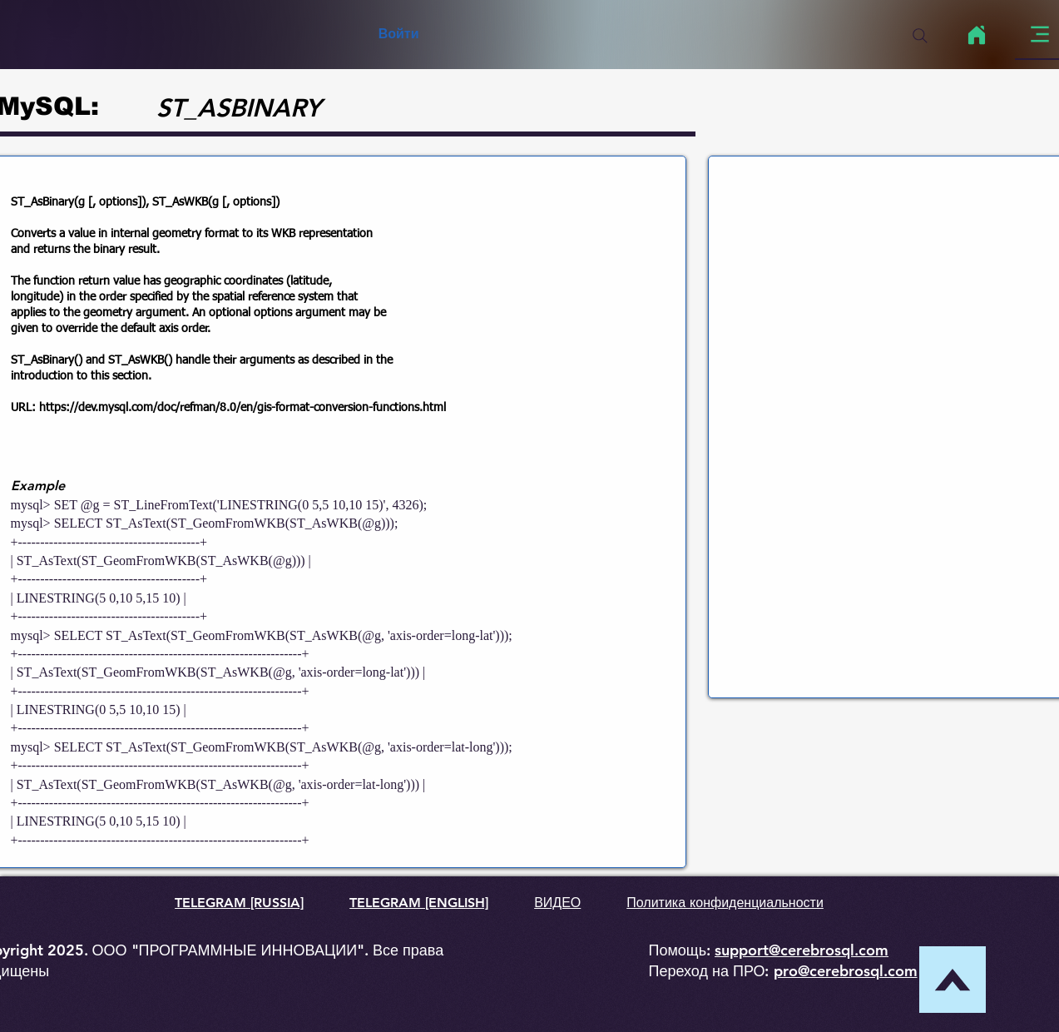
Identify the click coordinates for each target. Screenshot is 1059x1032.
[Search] (920, 35)
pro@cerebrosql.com (846, 970)
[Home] (977, 34)
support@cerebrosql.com (801, 950)
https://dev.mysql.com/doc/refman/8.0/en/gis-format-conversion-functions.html (242, 408)
